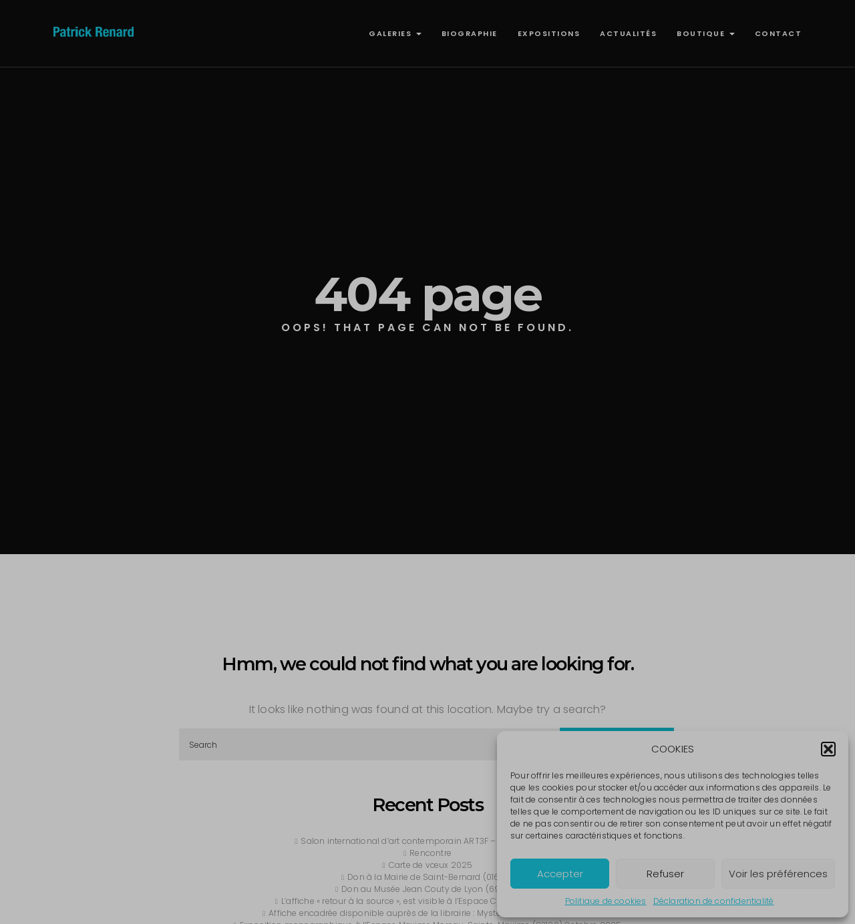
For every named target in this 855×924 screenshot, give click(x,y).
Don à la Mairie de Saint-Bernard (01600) (430, 877)
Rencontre (430, 853)
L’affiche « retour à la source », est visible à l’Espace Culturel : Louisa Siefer (430, 901)
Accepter (560, 874)
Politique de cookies (606, 901)
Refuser (665, 874)
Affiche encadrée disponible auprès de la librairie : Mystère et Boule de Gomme (430, 913)
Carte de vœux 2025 (431, 865)
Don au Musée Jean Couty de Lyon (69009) (430, 889)
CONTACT (778, 33)
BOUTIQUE (706, 33)
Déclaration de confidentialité (713, 901)
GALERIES (395, 33)
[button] (828, 749)
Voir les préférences (778, 874)
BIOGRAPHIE (470, 33)
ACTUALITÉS (628, 33)
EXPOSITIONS (549, 33)
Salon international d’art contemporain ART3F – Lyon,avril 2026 (430, 841)
